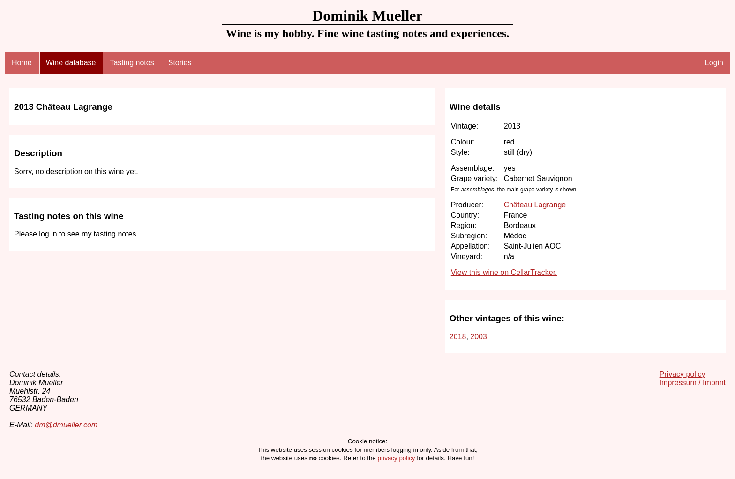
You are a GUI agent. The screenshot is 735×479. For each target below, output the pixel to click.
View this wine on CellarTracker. (504, 272)
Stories (180, 63)
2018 (458, 337)
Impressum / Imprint (693, 383)
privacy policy (396, 458)
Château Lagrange (535, 205)
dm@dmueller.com (66, 425)
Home (22, 63)
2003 (478, 337)
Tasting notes (132, 63)
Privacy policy (682, 374)
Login (714, 63)
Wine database (71, 63)
